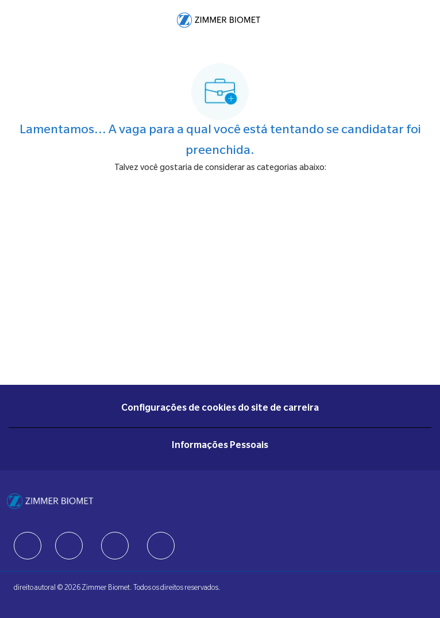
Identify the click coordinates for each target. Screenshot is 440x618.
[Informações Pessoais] (220, 446)
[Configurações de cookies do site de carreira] (220, 409)
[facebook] (27, 545)
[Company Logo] (218, 21)
